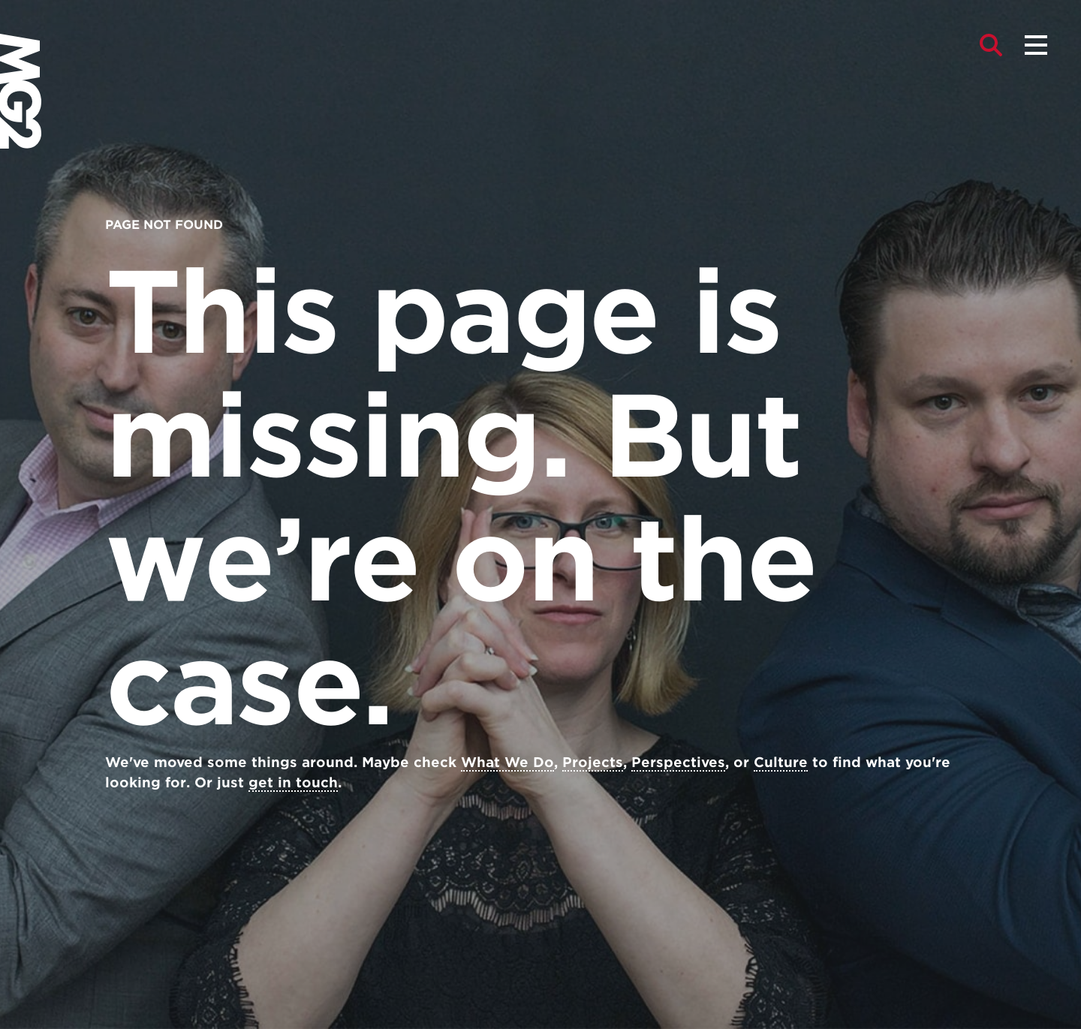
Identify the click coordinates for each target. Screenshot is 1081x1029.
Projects (592, 762)
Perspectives (678, 762)
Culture (781, 762)
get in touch (293, 782)
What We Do (507, 762)
